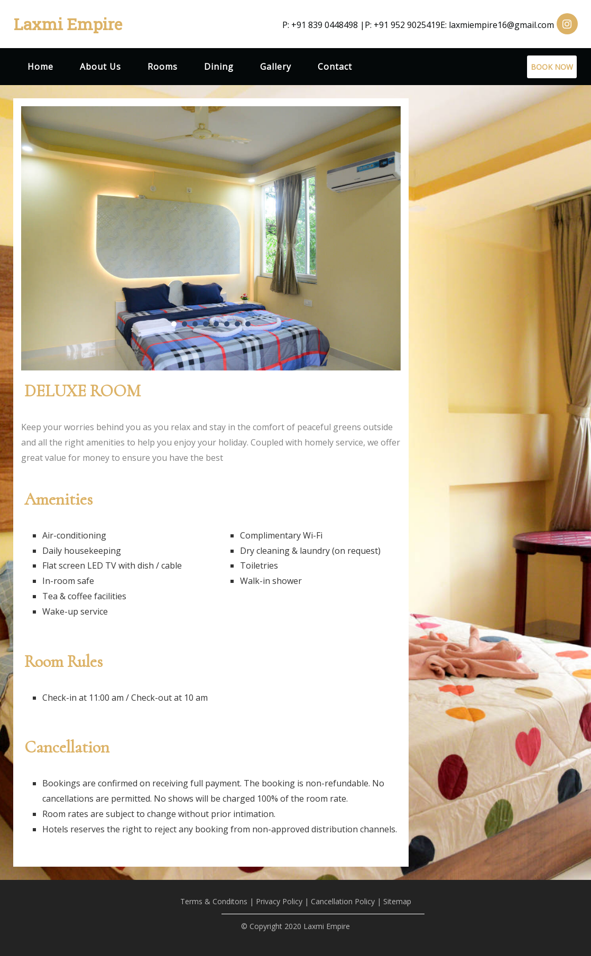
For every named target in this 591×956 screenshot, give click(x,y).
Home (40, 66)
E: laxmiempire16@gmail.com (497, 25)
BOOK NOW (552, 67)
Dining (219, 66)
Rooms (162, 66)
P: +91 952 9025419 (402, 25)
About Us (100, 66)
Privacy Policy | (282, 901)
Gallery (275, 66)
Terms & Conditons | (217, 901)
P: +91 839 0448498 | (323, 25)
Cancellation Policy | (346, 901)
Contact (335, 66)
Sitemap (397, 901)
